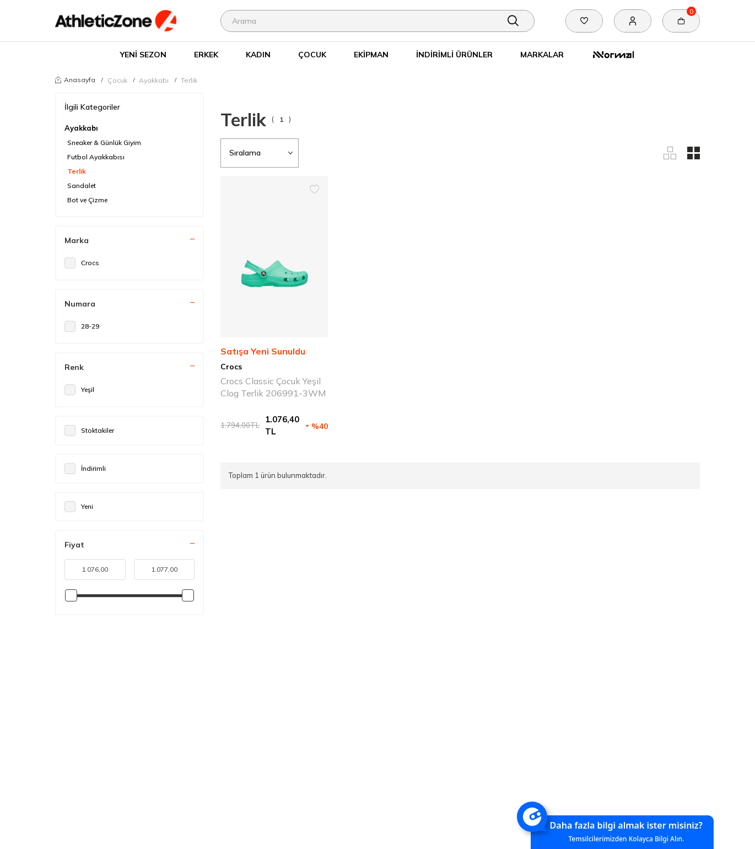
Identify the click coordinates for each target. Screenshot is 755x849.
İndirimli (85, 468)
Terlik (189, 80)
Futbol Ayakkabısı (96, 157)
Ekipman (371, 54)
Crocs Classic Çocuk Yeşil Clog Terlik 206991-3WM (273, 386)
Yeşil (79, 389)
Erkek (206, 54)
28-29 (81, 326)
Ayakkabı (154, 80)
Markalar (542, 54)
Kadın (258, 54)
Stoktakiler (89, 430)
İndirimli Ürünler (454, 54)
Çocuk (312, 54)
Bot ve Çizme (87, 200)
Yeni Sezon (143, 54)
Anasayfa (75, 79)
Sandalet (81, 185)
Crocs (81, 262)
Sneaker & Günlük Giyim (104, 142)
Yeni (78, 506)
